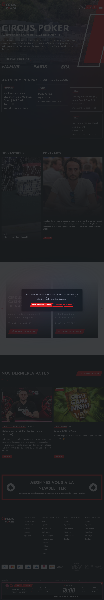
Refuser (69, 305)
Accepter (58, 305)
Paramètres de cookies (41, 305)
